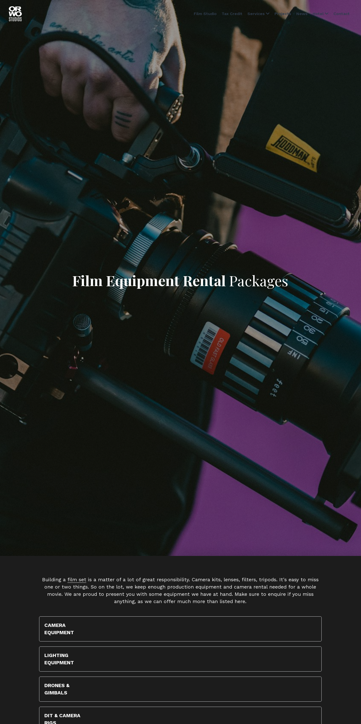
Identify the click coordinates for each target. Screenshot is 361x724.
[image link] (15, 13)
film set (76, 579)
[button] (180, 629)
